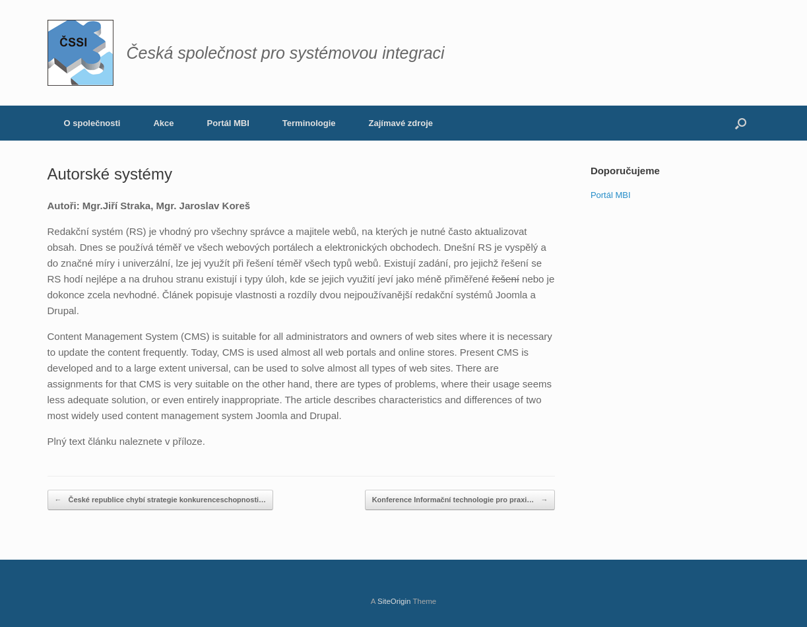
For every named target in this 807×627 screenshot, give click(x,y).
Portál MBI (228, 123)
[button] (740, 123)
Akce (163, 123)
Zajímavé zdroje (401, 123)
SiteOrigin (394, 601)
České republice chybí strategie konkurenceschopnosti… (161, 500)
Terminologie (309, 123)
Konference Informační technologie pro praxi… (460, 500)
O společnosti (92, 123)
